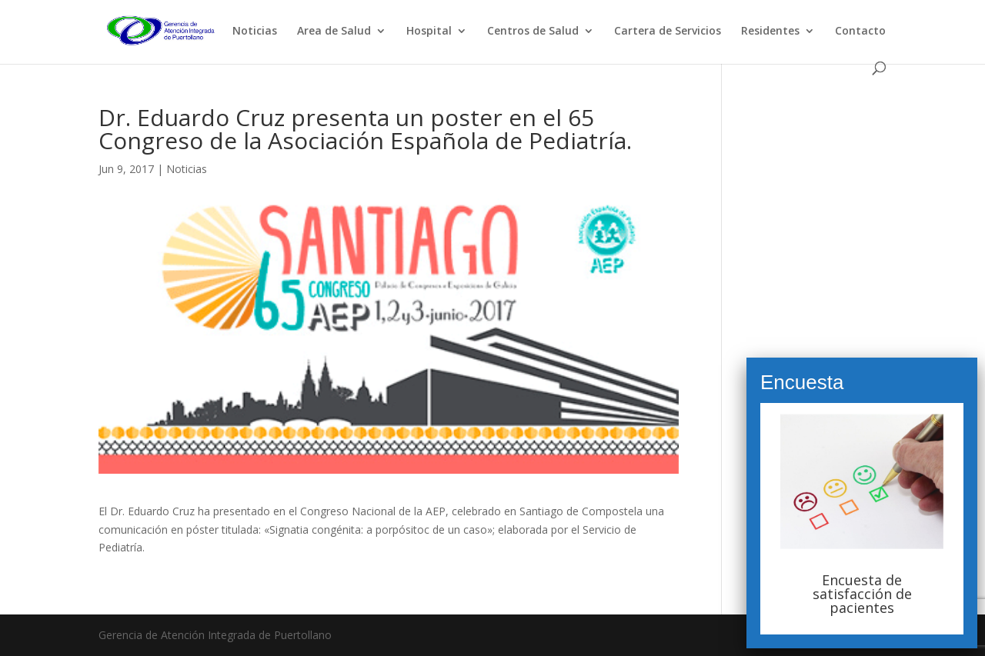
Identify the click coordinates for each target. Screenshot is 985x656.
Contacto (860, 31)
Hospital (429, 31)
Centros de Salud (533, 31)
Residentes (770, 31)
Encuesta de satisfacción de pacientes (862, 594)
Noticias (254, 31)
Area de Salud (334, 31)
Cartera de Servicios (667, 31)
